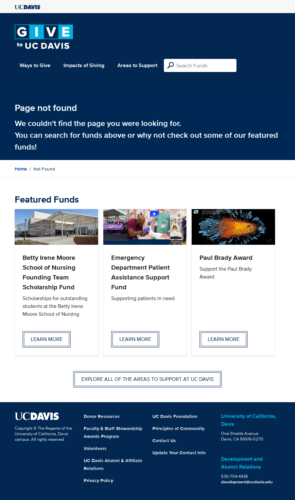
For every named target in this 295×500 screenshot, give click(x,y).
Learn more (46, 339)
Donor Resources (102, 416)
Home (21, 169)
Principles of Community (178, 428)
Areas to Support (137, 65)
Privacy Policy (98, 480)
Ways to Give (35, 65)
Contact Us (164, 440)
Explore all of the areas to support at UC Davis (147, 379)
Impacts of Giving (83, 65)
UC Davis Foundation (174, 416)
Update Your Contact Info (179, 452)
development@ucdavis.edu (247, 482)
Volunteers (95, 448)
